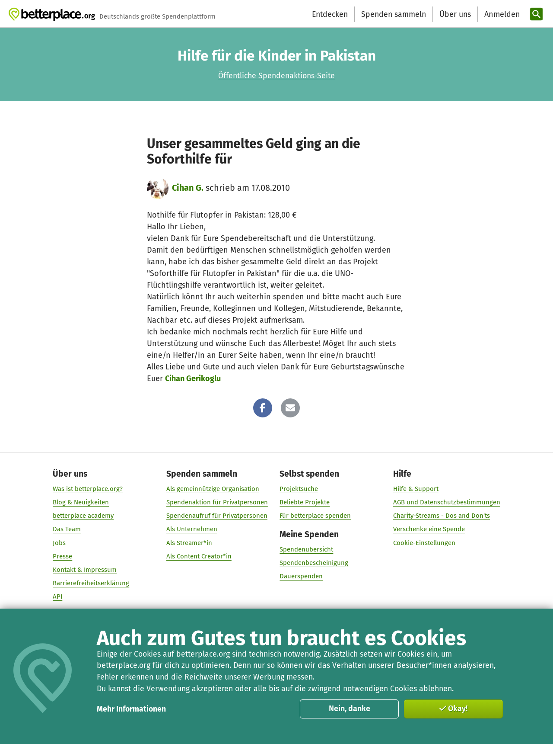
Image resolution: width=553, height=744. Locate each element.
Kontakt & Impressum (85, 570)
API (57, 597)
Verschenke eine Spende (429, 529)
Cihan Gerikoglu (193, 378)
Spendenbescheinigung (314, 563)
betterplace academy (83, 516)
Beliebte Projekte (305, 502)
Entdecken (330, 14)
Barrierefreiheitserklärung (91, 583)
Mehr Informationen (131, 709)
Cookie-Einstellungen (424, 543)
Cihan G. (187, 188)
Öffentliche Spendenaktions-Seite (276, 75)
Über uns (455, 14)
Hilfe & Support (416, 489)
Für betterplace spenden (315, 516)
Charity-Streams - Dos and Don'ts (441, 516)
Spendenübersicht (306, 550)
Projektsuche (299, 489)
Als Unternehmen (191, 529)
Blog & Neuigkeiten (81, 502)
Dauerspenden (301, 576)
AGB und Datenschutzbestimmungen (446, 502)
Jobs (59, 543)
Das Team (67, 529)
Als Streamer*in (189, 543)
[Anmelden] (501, 14)
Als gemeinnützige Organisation (212, 489)
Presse (62, 556)
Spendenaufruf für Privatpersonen (216, 516)
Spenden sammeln (393, 14)
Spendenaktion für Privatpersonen (217, 502)
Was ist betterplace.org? (88, 489)
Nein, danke (349, 708)
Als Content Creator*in (199, 556)
